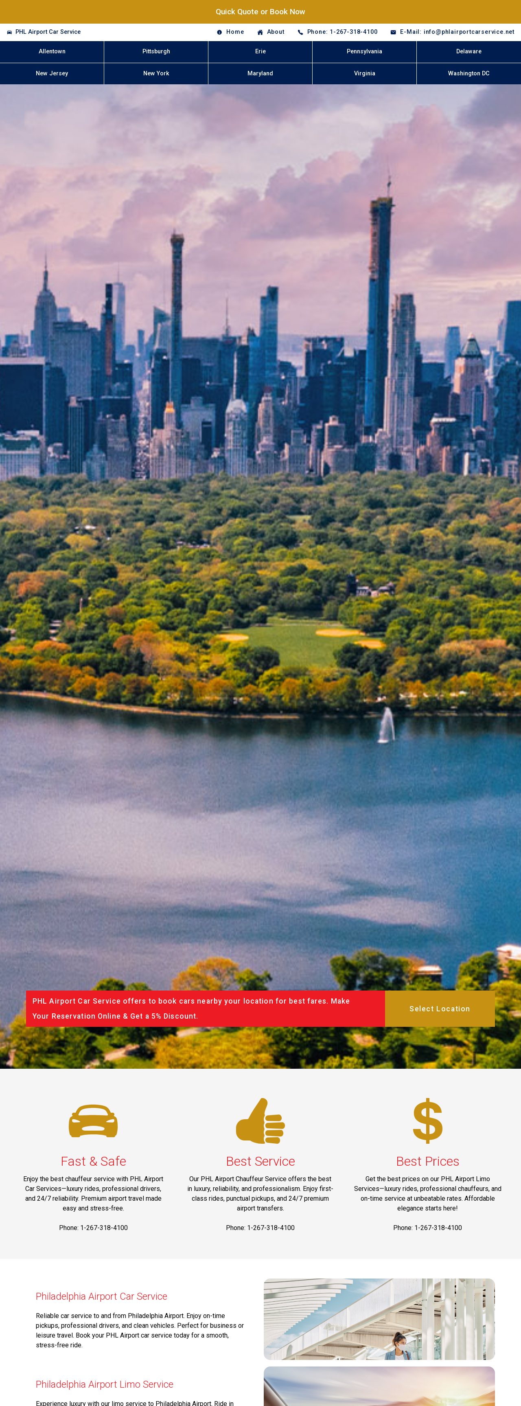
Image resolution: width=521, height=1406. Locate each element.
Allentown (52, 51)
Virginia (364, 73)
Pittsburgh (156, 51)
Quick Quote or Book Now (260, 11)
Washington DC (469, 73)
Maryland (260, 73)
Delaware (469, 51)
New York (156, 73)
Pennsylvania (364, 51)
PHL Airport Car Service (48, 32)
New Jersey (52, 73)
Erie (260, 51)
